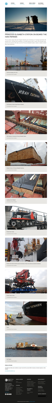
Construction (18, 388)
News (17, 381)
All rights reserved (32, 401)
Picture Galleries (30, 392)
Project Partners (41, 389)
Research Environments (31, 382)
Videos (28, 393)
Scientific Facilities (30, 384)
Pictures (13, 32)
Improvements (18, 394)
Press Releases (19, 382)
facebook (9, 394)
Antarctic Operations (41, 383)
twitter (5, 394)
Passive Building (19, 389)
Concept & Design (19, 387)
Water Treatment (19, 393)
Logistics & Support (30, 383)
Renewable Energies (19, 390)
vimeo (7, 394)
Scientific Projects (30, 381)
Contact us (7, 392)
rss (10, 394)
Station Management (41, 381)
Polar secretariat (41, 382)
